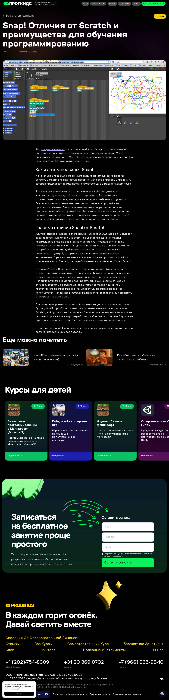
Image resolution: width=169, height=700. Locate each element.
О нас (158, 650)
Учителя (48, 650)
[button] (85, 4)
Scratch (101, 191)
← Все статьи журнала (18, 15)
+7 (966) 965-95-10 (141, 662)
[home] (17, 4)
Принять (19, 693)
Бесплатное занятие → (143, 644)
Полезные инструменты (104, 650)
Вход (136, 4)
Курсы (112, 4)
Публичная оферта (100, 694)
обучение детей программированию (74, 195)
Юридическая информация (127, 694)
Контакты (125, 4)
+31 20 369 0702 (84, 662)
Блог (10, 650)
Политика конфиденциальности (70, 694)
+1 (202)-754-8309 (27, 662)
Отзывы (13, 644)
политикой (15, 689)
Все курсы (43, 644)
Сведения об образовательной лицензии (42, 638)
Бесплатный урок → (153, 4)
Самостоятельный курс (88, 644)
